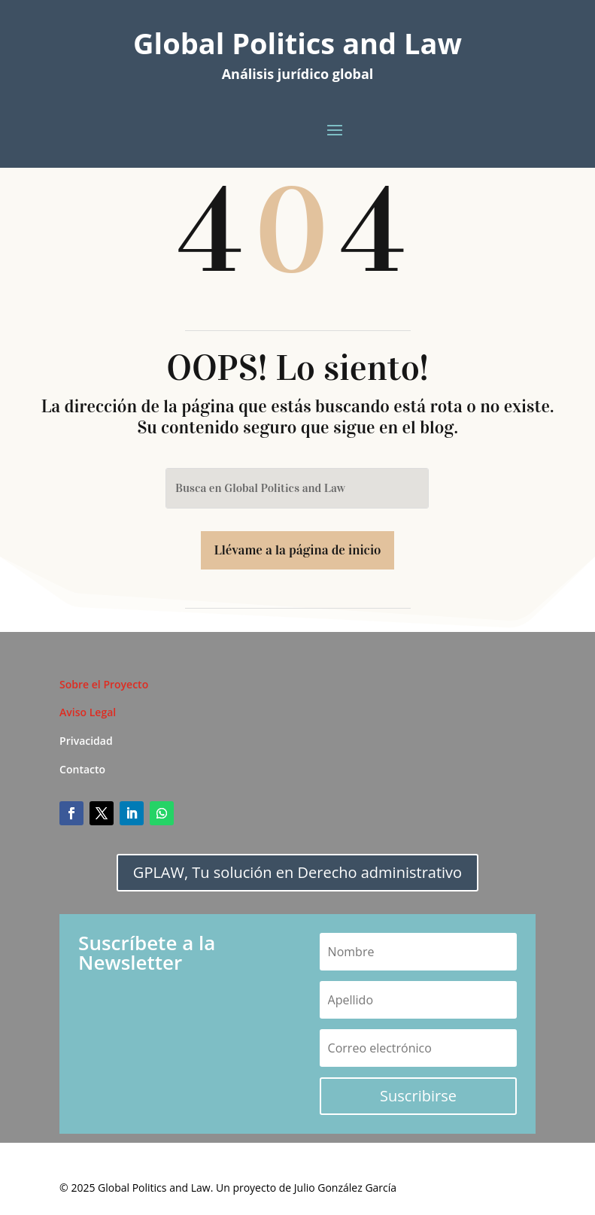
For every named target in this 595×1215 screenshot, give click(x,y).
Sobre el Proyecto (103, 684)
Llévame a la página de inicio (297, 550)
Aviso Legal (87, 712)
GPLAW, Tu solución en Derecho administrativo (297, 872)
